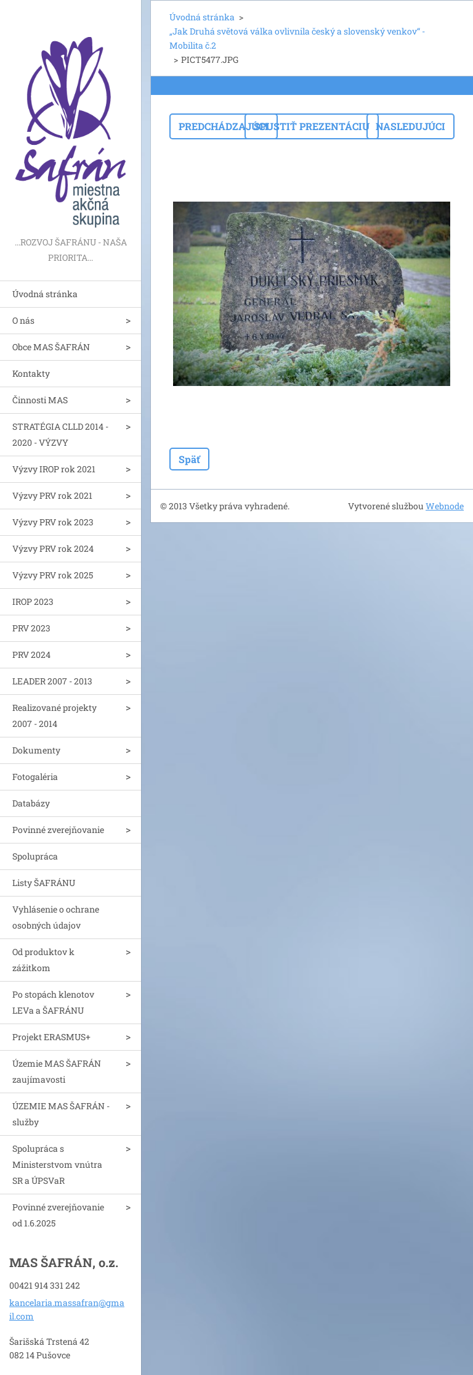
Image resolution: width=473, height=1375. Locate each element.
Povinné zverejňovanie (58, 829)
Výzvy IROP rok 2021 (53, 469)
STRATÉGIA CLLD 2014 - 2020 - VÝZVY (60, 434)
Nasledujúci (410, 126)
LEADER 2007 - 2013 (52, 681)
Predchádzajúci (224, 126)
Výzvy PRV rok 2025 (52, 575)
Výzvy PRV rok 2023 (53, 522)
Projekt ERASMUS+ (51, 1037)
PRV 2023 (31, 628)
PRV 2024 (31, 654)
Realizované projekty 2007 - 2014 (54, 715)
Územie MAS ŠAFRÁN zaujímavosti (56, 1071)
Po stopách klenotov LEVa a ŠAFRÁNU (53, 1002)
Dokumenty (36, 750)
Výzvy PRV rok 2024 (53, 548)
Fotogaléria (35, 776)
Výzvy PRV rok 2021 (52, 495)
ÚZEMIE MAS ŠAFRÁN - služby (61, 1114)
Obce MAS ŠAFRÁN (51, 347)
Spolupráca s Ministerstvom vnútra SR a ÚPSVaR (57, 1164)
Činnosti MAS (40, 400)
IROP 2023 (33, 601)
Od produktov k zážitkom (43, 960)
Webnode (445, 506)
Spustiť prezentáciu (312, 126)
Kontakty (31, 373)
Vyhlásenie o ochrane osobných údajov (55, 917)
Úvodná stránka (45, 294)
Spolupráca (35, 856)
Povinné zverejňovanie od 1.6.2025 (58, 1215)
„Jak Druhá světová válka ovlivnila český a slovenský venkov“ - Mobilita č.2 (297, 38)
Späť (189, 459)
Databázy (31, 803)
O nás (23, 320)
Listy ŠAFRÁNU (43, 883)
